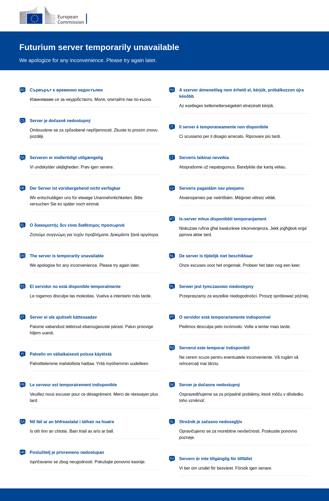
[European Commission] (57, 15)
